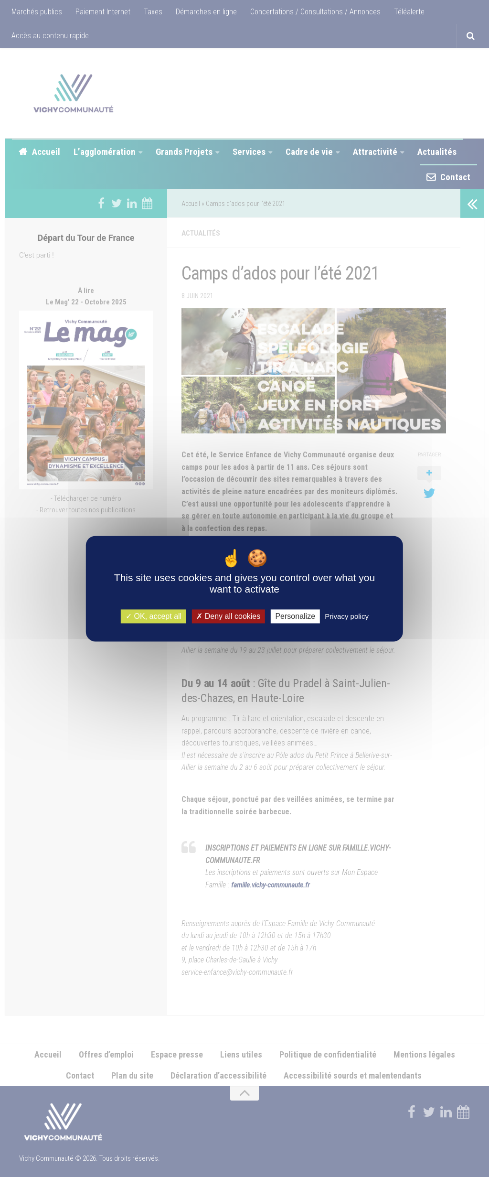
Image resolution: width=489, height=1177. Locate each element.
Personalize (295, 616)
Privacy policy (347, 616)
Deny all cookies (228, 616)
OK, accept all (153, 616)
